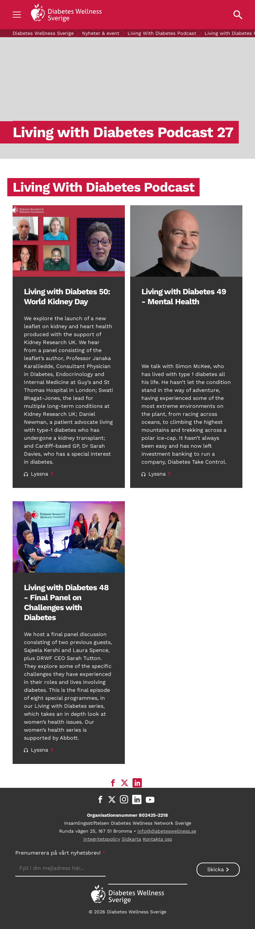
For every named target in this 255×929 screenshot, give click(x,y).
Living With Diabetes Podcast (162, 33)
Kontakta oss (157, 839)
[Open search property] (237, 14)
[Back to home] (66, 14)
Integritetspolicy (101, 839)
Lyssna (36, 474)
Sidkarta (131, 839)
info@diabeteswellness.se (166, 831)
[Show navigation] (17, 14)
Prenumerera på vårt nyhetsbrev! (60, 853)
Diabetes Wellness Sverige (43, 33)
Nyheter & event (100, 33)
